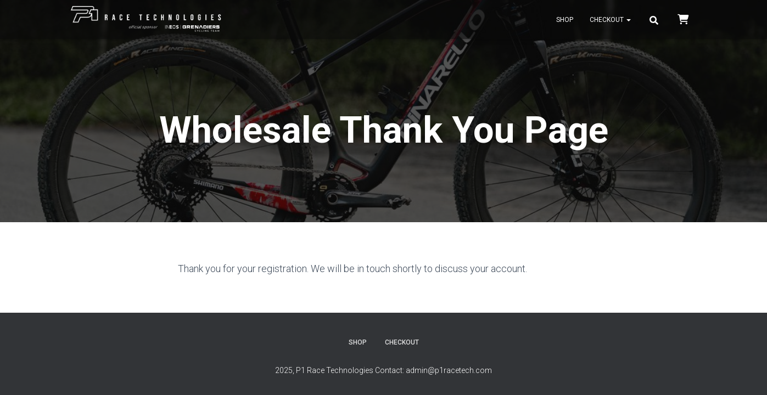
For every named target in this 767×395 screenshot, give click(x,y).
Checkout (610, 20)
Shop (564, 20)
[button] (628, 20)
